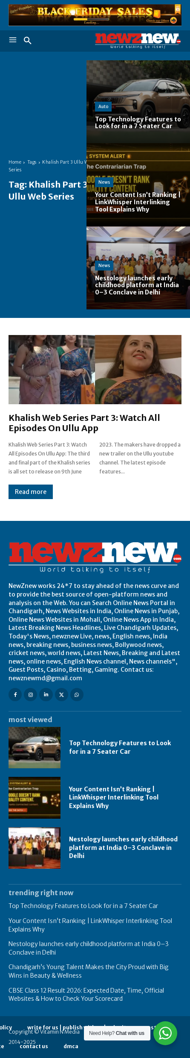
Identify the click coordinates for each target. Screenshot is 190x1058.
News (104, 182)
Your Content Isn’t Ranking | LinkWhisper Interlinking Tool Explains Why (113, 797)
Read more (30, 492)
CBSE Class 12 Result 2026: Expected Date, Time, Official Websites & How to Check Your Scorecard (86, 995)
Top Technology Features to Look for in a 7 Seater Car (83, 906)
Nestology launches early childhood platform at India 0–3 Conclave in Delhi (123, 847)
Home (15, 162)
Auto (103, 106)
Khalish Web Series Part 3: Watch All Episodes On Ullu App (84, 422)
